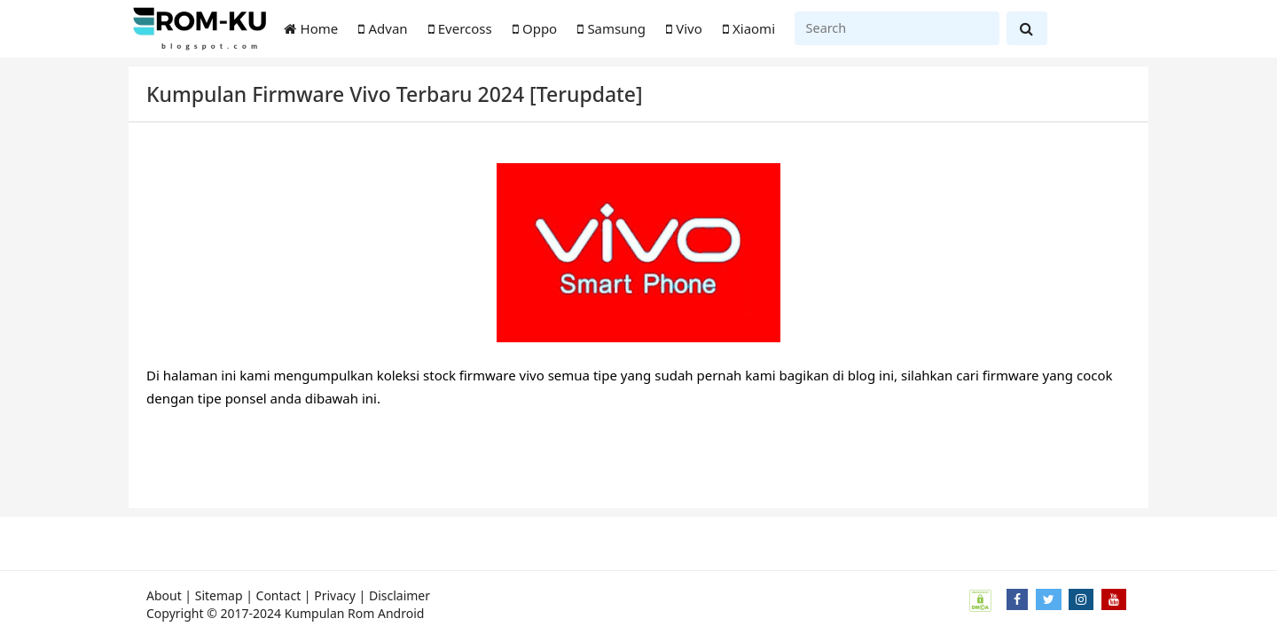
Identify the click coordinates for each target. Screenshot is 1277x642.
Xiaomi (749, 28)
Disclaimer (399, 595)
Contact (279, 595)
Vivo (684, 28)
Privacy (335, 595)
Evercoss (460, 28)
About (164, 595)
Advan (382, 28)
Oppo (535, 28)
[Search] (897, 28)
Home (311, 28)
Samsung (611, 28)
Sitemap (219, 595)
